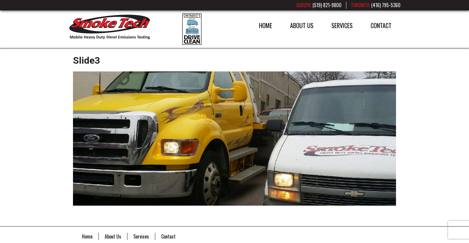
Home (265, 25)
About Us (301, 25)
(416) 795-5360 (386, 5)
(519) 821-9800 (327, 5)
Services (342, 25)
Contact (381, 25)
